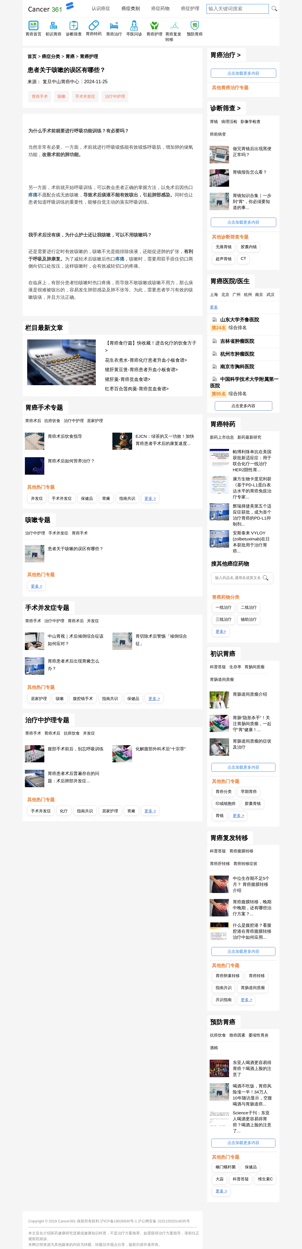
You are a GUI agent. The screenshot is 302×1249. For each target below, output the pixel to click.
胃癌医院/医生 (230, 281)
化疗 (64, 811)
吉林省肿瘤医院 (237, 341)
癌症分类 (51, 56)
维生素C (265, 1179)
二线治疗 (249, 607)
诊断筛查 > (225, 108)
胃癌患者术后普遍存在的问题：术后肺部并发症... (73, 777)
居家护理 (39, 698)
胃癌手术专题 (44, 407)
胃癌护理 (154, 34)
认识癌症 (101, 8)
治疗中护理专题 (47, 720)
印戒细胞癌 (226, 803)
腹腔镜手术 (83, 698)
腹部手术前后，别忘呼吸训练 (76, 748)
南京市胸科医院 (237, 366)
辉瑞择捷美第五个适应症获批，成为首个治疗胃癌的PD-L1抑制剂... (252, 515)
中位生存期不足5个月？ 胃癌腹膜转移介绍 (251, 884)
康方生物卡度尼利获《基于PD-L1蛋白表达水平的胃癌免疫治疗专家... (252, 487)
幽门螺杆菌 (226, 1167)
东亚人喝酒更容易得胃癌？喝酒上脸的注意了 (252, 1068)
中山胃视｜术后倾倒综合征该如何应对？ (76, 640)
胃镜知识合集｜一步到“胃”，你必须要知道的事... (252, 201)
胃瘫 (106, 498)
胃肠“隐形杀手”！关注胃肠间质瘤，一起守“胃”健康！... (252, 723)
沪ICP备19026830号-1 (118, 1221)
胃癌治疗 (114, 34)
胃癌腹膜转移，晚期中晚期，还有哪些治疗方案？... (252, 907)
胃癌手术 (40, 96)
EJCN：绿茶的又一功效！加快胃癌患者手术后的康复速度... (165, 440)
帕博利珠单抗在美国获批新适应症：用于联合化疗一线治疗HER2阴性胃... (252, 460)
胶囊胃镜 (253, 803)
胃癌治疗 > (225, 55)
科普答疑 (241, 1179)
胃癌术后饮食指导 (65, 436)
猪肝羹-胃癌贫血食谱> (127, 379)
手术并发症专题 (47, 607)
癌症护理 (190, 8)
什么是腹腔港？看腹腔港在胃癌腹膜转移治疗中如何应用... (252, 931)
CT (243, 258)
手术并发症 (85, 96)
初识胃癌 (53, 34)
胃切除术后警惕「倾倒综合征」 (161, 640)
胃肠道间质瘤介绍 (250, 694)
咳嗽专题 (37, 520)
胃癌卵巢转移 (228, 975)
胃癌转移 (257, 975)
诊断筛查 (74, 34)
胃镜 (220, 815)
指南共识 (127, 498)
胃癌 (70, 56)
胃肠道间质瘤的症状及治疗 (252, 744)
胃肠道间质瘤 (253, 987)
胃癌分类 (224, 791)
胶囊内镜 (249, 246)
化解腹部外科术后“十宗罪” (161, 748)
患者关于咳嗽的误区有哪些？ (76, 548)
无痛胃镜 (224, 246)
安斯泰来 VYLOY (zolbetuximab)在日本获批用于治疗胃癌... (251, 541)
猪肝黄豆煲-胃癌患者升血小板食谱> (141, 369)
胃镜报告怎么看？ (250, 172)
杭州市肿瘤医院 (237, 354)
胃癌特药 (94, 33)
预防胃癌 (195, 34)
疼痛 (32, 194)
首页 (32, 56)
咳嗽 (61, 96)
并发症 (37, 498)
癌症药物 (160, 8)
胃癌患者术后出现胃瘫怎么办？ (73, 665)
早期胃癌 (249, 791)
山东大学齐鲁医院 (239, 320)
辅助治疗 (249, 619)
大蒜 (220, 1179)
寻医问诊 (134, 34)
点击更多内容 (243, 405)
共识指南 (224, 999)
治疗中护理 (115, 96)
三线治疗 (224, 619)
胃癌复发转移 (229, 838)
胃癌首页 (33, 34)
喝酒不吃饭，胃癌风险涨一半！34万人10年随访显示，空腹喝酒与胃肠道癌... (252, 1094)
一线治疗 (224, 607)
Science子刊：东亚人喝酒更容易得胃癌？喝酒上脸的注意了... (252, 1121)
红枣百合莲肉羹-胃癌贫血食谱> (137, 388)
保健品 (87, 498)
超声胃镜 (224, 258)
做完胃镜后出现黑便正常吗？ (252, 151)
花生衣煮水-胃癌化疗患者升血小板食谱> (146, 360)
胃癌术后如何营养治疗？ (71, 460)
